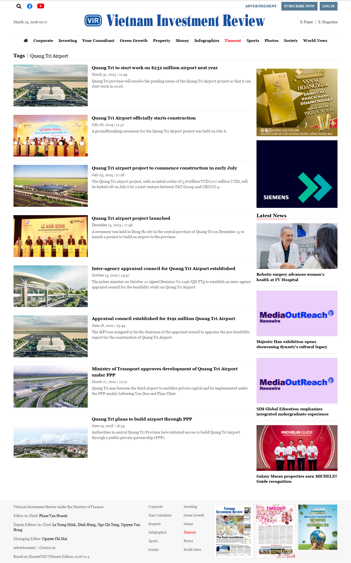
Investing (68, 40)
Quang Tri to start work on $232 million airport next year (155, 67)
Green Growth (134, 40)
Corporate (43, 40)
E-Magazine (328, 21)
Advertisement (260, 6)
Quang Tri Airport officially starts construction (144, 117)
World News (315, 40)
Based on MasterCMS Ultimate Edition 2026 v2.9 (51, 556)
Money (182, 40)
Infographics (206, 40)
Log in (328, 6)
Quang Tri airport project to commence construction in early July (164, 167)
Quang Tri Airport (49, 55)
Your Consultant (98, 40)
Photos (271, 40)
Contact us (47, 547)
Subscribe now (299, 6)
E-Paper (306, 21)
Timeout (233, 40)
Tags (19, 55)
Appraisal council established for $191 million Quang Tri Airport (163, 318)
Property (161, 40)
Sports (253, 40)
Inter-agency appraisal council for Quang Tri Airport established (163, 268)
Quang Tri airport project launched (131, 218)
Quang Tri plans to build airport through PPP (142, 419)
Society (291, 40)
